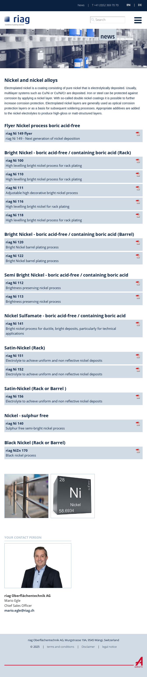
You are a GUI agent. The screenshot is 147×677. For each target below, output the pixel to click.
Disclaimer (88, 647)
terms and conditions (60, 647)
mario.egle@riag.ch (19, 610)
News (81, 5)
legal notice (109, 647)
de (140, 5)
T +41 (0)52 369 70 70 (105, 5)
